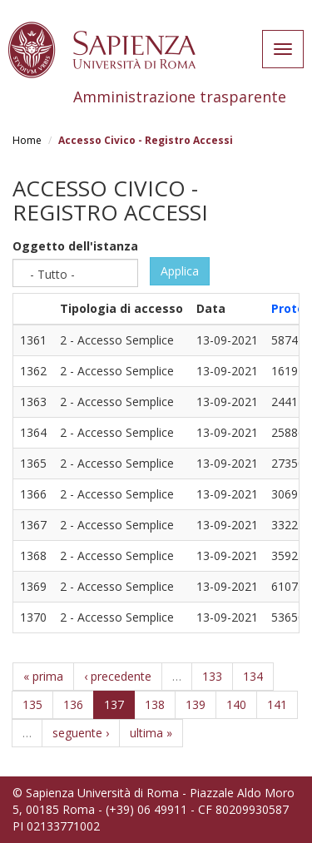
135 (32, 704)
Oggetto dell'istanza (75, 246)
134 (253, 676)
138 (155, 704)
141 (277, 704)
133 (212, 676)
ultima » (151, 733)
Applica (180, 271)
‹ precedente (117, 676)
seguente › (80, 733)
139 (196, 704)
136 (73, 704)
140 (236, 704)
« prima (43, 676)
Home (27, 140)
